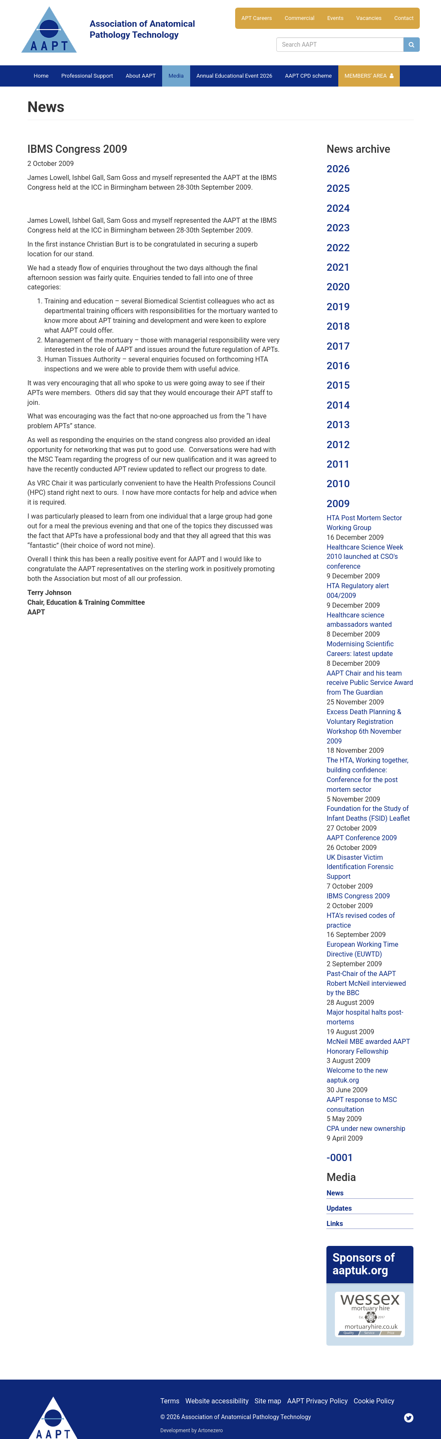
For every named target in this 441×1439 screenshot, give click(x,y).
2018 (338, 326)
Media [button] (176, 76)
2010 (338, 484)
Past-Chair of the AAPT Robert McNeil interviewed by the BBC (366, 983)
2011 (338, 464)
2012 (338, 445)
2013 (338, 425)
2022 (338, 248)
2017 (338, 346)
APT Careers (257, 18)
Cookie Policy (374, 1401)
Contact (403, 18)
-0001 (339, 1158)
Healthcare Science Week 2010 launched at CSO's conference (364, 557)
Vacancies (369, 18)
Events (335, 18)
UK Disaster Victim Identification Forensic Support (359, 867)
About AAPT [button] (141, 76)
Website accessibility (217, 1401)
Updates (338, 1208)
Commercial (300, 18)
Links (334, 1224)
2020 (338, 287)
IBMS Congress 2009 (358, 896)
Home (41, 76)
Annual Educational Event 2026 (234, 76)
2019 (338, 307)
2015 (338, 385)
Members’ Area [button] (366, 76)
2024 (338, 208)
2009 (338, 504)
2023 (338, 228)
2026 (338, 169)
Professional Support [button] (87, 76)
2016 (338, 366)
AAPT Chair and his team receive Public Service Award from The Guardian (369, 683)
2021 (338, 267)
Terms (170, 1401)
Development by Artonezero (191, 1430)
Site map (268, 1401)
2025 (338, 188)
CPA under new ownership (365, 1129)
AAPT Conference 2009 (361, 838)
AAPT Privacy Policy (317, 1401)
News (334, 1193)
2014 (338, 405)
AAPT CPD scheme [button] (308, 76)
